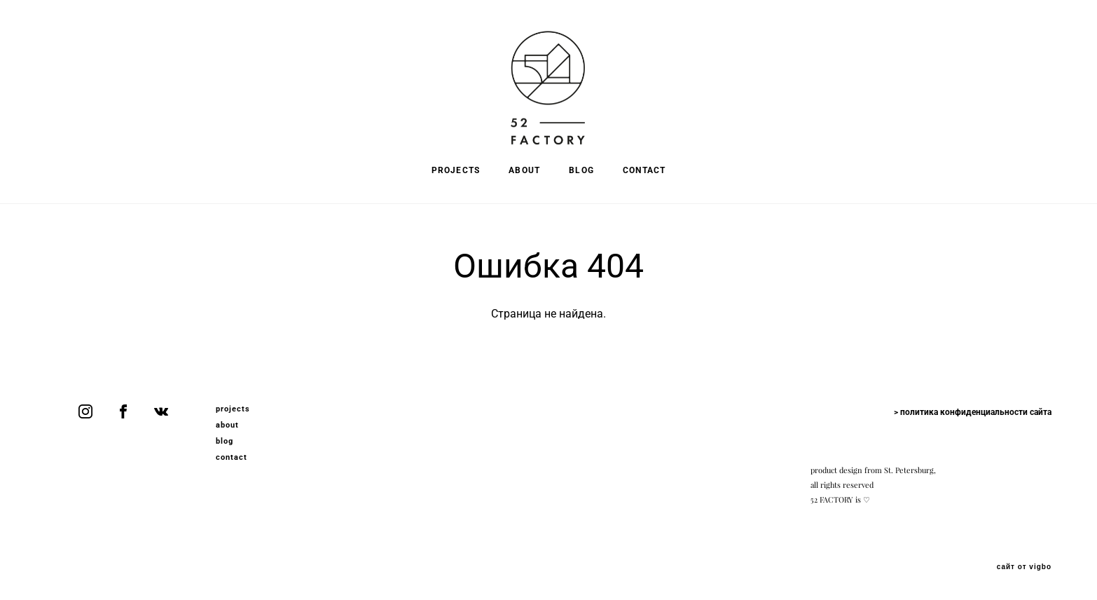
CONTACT (644, 170)
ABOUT (524, 170)
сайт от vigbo (1024, 567)
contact (232, 457)
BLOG (581, 170)
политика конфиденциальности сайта (975, 412)
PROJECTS (456, 170)
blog (224, 441)
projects (233, 409)
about (228, 425)
